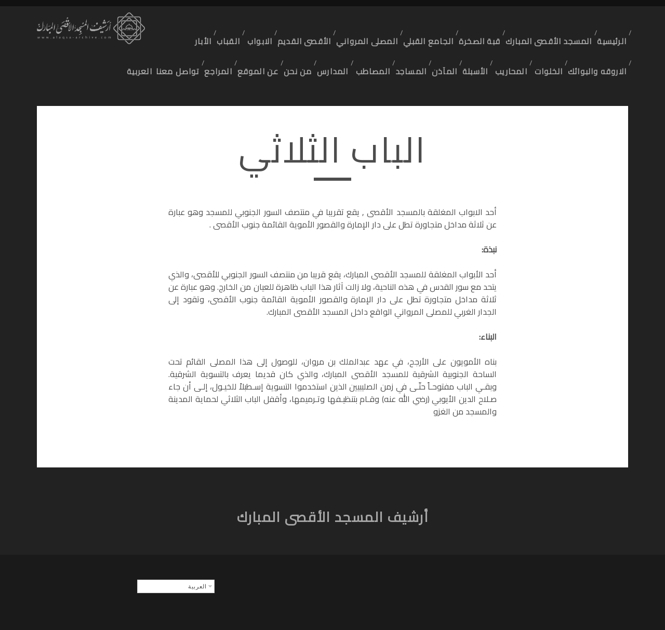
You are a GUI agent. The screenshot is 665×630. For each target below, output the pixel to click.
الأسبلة (463, 38)
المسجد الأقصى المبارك (546, 25)
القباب (218, 25)
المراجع (182, 38)
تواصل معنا (604, 51)
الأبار (187, 25)
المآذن (428, 38)
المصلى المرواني (364, 25)
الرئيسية (610, 25)
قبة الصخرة (477, 25)
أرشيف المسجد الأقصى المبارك (333, 487)
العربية (567, 51)
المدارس (306, 38)
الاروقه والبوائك (596, 38)
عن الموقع (225, 38)
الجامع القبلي (425, 25)
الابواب (253, 25)
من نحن (267, 38)
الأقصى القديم (300, 25)
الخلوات (544, 38)
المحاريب (502, 38)
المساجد (391, 38)
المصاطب (348, 38)
